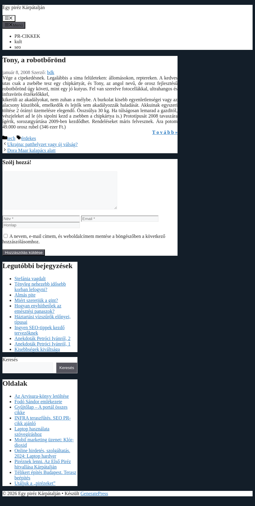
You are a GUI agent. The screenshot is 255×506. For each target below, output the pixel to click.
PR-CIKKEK (27, 36)
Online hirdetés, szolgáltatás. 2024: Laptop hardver (42, 460)
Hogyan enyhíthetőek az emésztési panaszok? (37, 315)
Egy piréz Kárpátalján (23, 7)
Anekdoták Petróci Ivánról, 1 (42, 351)
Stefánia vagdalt (30, 285)
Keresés (10, 366)
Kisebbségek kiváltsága (37, 356)
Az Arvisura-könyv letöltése (41, 403)
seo (17, 47)
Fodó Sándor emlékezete (38, 408)
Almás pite (25, 302)
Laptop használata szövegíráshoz (31, 438)
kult (18, 41)
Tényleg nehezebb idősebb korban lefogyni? (40, 294)
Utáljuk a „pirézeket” (34, 490)
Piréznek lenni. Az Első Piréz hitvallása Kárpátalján (42, 471)
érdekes (28, 138)
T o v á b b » (165, 132)
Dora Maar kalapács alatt (31, 150)
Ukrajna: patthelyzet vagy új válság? (42, 144)
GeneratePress (94, 500)
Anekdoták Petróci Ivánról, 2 (42, 345)
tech (11, 138)
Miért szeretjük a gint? (36, 307)
